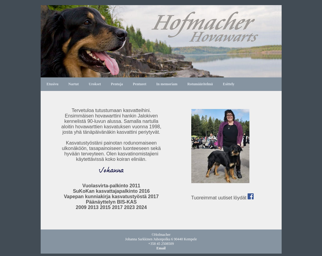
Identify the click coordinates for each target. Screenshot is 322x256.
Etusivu (52, 84)
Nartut (73, 84)
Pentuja (117, 84)
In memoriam (166, 84)
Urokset (95, 84)
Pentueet (139, 84)
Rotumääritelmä (200, 84)
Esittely (229, 84)
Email (161, 248)
